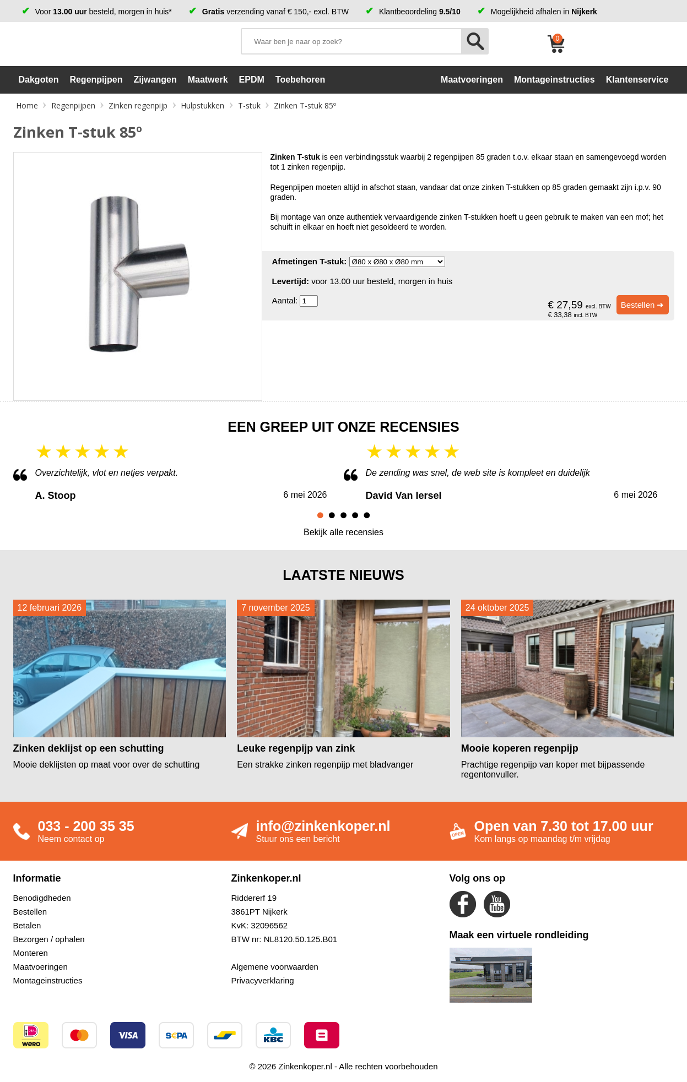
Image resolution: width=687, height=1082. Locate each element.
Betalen (27, 925)
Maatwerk (208, 79)
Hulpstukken (202, 105)
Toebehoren (300, 79)
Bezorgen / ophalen (49, 939)
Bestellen (30, 911)
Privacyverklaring (262, 980)
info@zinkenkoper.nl (323, 826)
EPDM (251, 79)
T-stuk (249, 105)
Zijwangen (154, 79)
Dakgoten (39, 79)
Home (27, 105)
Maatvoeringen (40, 966)
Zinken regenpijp (138, 105)
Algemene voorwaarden (274, 966)
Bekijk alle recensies (343, 532)
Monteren (30, 953)
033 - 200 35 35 (86, 826)
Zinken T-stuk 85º (305, 105)
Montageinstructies (48, 980)
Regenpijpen (95, 79)
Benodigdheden (42, 897)
